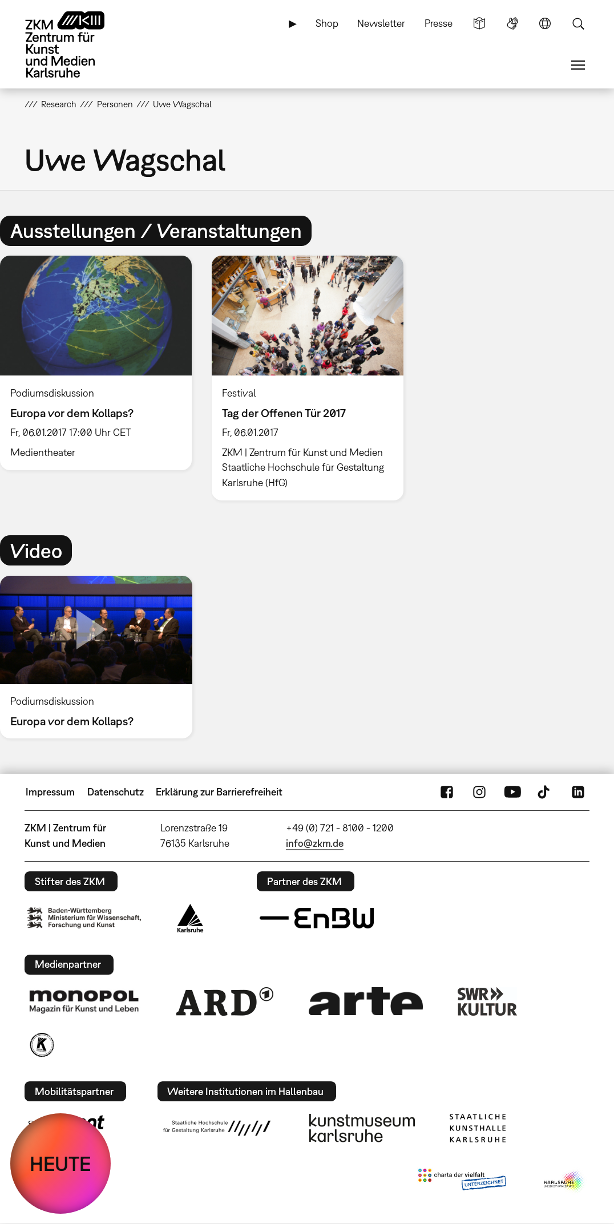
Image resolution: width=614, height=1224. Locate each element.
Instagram (479, 792)
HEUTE (60, 1163)
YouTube (512, 792)
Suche (578, 23)
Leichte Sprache (479, 23)
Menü (578, 65)
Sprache (545, 23)
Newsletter (381, 23)
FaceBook (446, 792)
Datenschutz (115, 792)
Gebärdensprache (512, 23)
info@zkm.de (315, 843)
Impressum (50, 792)
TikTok (545, 792)
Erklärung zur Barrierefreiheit (219, 792)
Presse (439, 23)
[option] (307, 378)
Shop (327, 23)
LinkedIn (578, 792)
